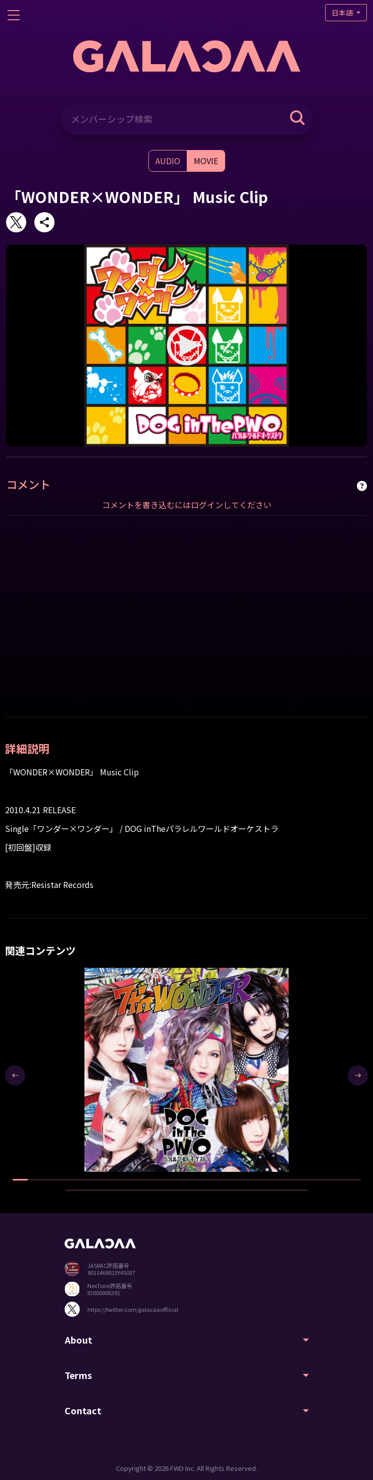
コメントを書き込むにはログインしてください (187, 505)
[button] (20, 1179)
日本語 (343, 13)
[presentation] (15, 1075)
